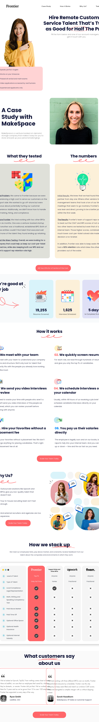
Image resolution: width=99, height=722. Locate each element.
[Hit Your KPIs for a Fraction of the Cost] (53, 268)
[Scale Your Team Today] (49, 459)
